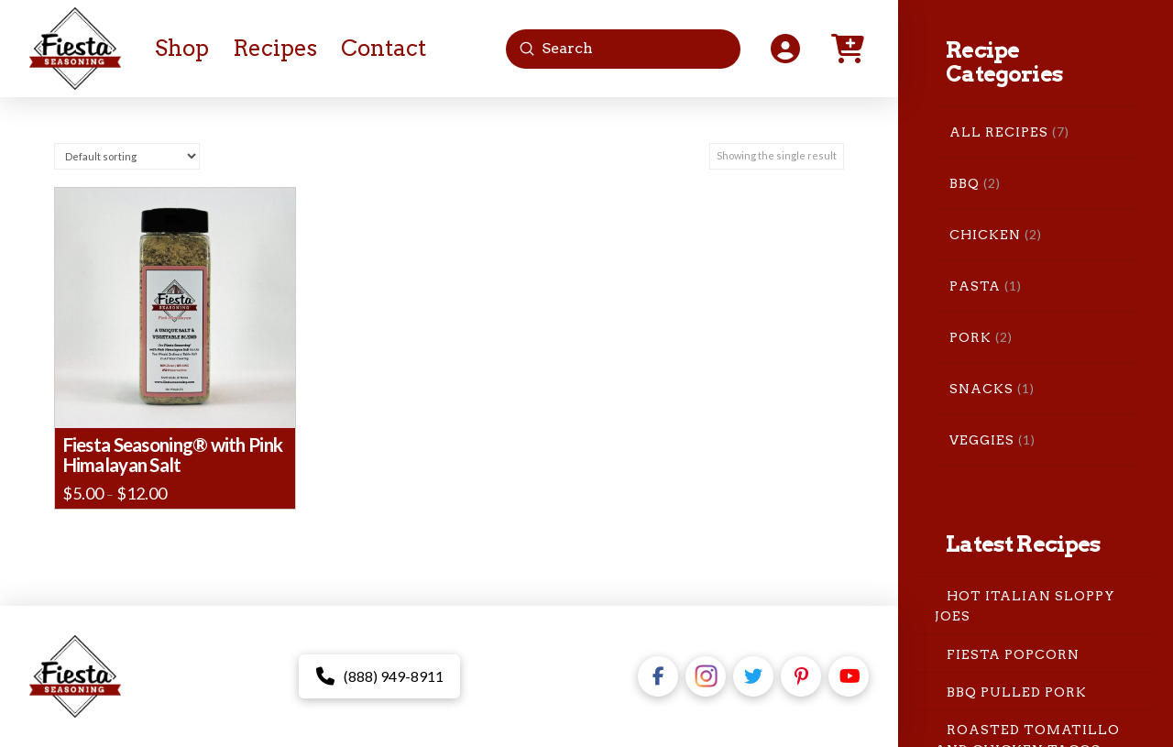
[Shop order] (127, 156)
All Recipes (998, 132)
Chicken (985, 234)
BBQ (964, 183)
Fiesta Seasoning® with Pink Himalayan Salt (172, 455)
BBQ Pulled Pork (1017, 691)
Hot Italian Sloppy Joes (1025, 605)
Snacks (981, 388)
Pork (970, 337)
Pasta (975, 286)
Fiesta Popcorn (1013, 653)
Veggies (981, 440)
